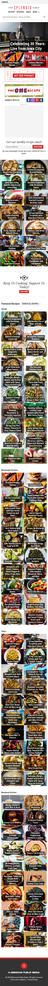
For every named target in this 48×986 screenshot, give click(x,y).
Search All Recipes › (30, 304)
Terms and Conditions (18, 980)
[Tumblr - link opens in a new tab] (41, 100)
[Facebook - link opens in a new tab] (28, 100)
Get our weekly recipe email (24, 142)
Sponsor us (24, 104)
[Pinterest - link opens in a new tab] (37, 100)
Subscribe (38, 147)
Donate (5, 2)
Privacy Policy (33, 980)
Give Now (24, 292)
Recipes (11, 12)
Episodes (20, 12)
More (36, 12)
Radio (28, 12)
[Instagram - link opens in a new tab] (33, 100)
